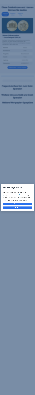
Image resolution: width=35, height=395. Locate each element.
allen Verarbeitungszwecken (18, 194)
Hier (4, 195)
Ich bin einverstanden (17, 204)
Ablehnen (17, 207)
